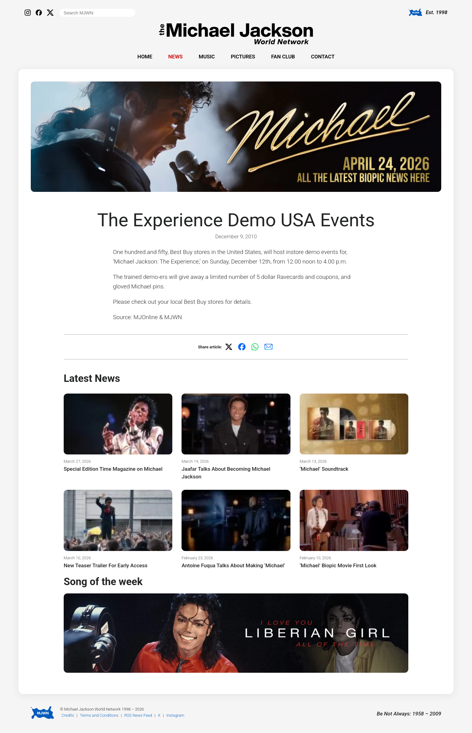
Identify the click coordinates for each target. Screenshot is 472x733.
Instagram (175, 715)
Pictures (243, 56)
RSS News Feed (138, 715)
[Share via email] (268, 346)
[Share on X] (228, 346)
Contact (323, 56)
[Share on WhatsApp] (255, 347)
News (175, 56)
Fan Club (283, 56)
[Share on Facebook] (242, 347)
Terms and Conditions (99, 715)
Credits (68, 715)
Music (207, 56)
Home (145, 56)
